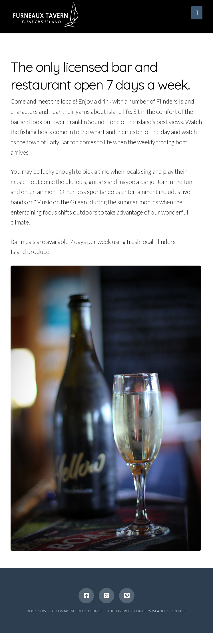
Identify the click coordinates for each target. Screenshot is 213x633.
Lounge (95, 611)
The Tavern (118, 611)
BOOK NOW (37, 611)
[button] (196, 12)
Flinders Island (149, 611)
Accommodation (67, 611)
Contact (178, 611)
